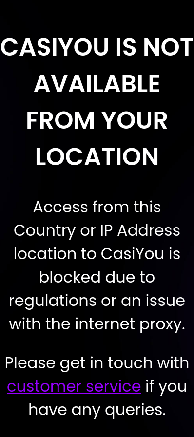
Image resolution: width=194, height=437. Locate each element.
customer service (74, 386)
